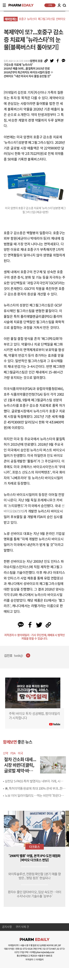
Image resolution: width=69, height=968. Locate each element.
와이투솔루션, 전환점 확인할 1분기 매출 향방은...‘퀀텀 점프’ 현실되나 (34, 876)
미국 (20, 753)
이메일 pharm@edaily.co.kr (42, 952)
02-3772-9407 (49, 948)
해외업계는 (11, 19)
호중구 (22, 19)
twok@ (18, 656)
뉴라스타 (32, 19)
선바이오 (60, 19)
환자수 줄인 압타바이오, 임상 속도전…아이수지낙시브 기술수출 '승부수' (34, 894)
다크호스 (34, 846)
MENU (4, 5)
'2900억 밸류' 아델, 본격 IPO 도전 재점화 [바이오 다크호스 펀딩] (35, 858)
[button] (62, 829)
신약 (5, 753)
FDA (12, 753)
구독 (50, 5)
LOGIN (59, 5)
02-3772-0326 (26, 948)
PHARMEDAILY (19, 5)
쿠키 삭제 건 (22, 927)
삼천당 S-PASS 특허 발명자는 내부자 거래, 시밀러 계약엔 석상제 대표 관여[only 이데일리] (35, 783)
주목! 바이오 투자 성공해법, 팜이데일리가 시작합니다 (34, 715)
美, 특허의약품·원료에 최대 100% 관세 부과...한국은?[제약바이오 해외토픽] (35, 790)
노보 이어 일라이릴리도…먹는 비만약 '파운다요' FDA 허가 (34, 797)
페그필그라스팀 (46, 19)
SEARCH (64, 5)
